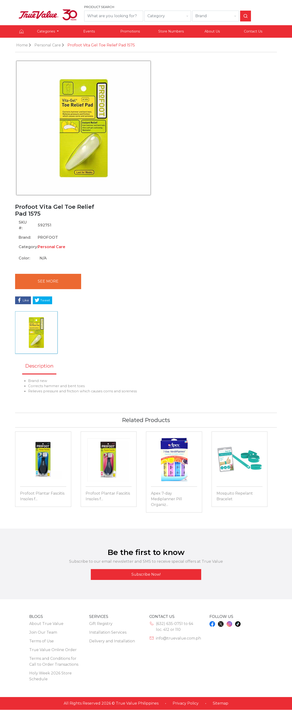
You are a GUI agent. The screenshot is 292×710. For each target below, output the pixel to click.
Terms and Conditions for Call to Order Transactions (53, 662)
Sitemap (220, 703)
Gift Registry (101, 624)
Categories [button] (46, 31)
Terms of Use (41, 641)
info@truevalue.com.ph (178, 638)
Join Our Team (43, 632)
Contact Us (253, 31)
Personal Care (47, 45)
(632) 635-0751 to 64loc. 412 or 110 (174, 627)
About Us (212, 31)
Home (22, 45)
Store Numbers (171, 31)
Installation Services (107, 632)
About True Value (46, 624)
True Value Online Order (53, 650)
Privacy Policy (186, 703)
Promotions (130, 31)
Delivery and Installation (112, 641)
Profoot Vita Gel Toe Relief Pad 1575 (101, 45)
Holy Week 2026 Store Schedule (50, 676)
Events (89, 31)
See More (47, 281)
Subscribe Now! (146, 574)
